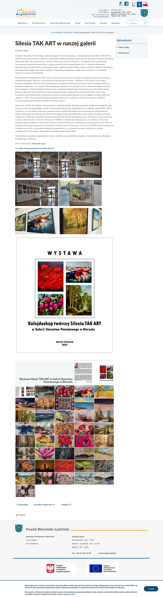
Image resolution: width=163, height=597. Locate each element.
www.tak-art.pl (38, 143)
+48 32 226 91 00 (102, 15)
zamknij (151, 589)
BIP (145, 4)
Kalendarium (124, 53)
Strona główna (56, 32)
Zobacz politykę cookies (66, 594)
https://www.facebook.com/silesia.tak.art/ (36, 148)
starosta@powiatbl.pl (101, 16)
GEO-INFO (120, 3)
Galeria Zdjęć (124, 47)
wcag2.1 (133, 4)
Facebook (126, 3)
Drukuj (22, 515)
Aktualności (68, 32)
